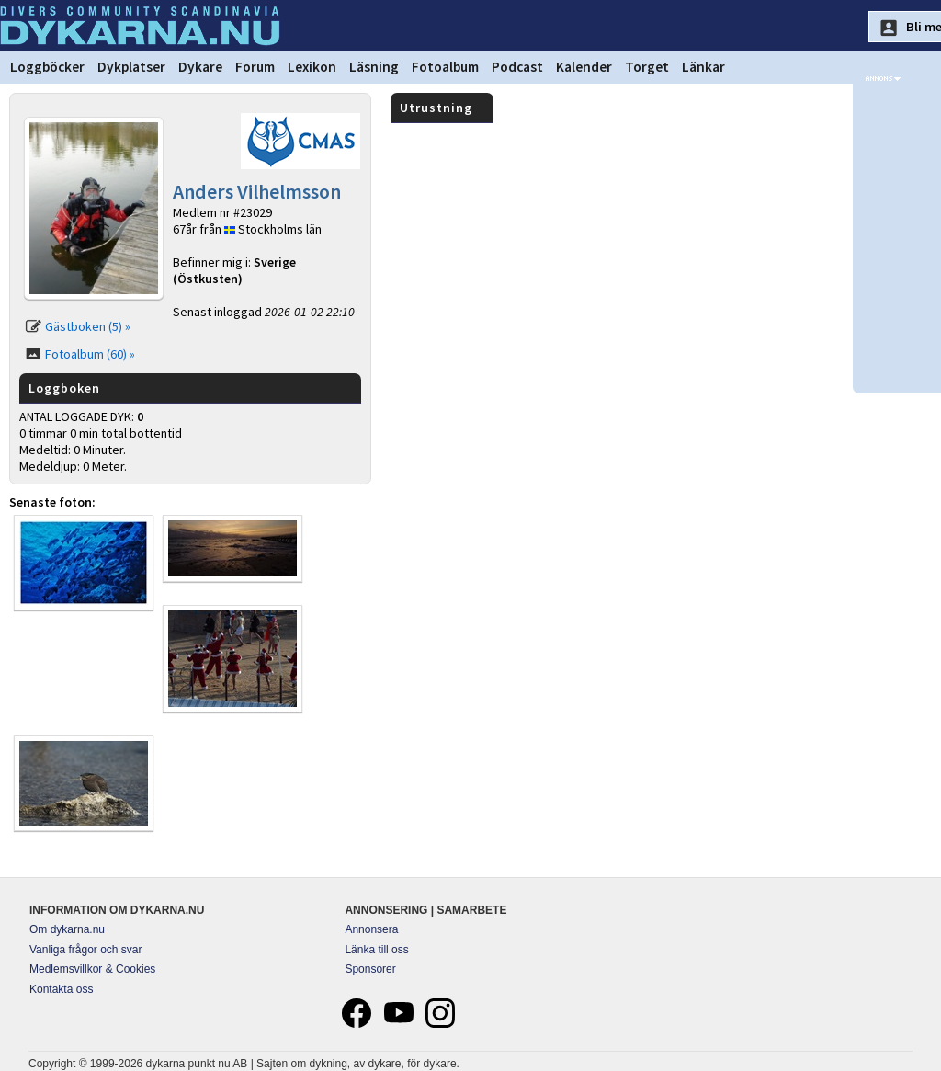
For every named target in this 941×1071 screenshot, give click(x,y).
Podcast (517, 66)
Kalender (584, 66)
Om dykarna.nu (67, 929)
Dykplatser (131, 66)
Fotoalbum (445, 66)
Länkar (703, 66)
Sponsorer (370, 969)
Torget (647, 66)
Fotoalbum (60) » (90, 354)
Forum (255, 66)
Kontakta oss (61, 989)
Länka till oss (376, 949)
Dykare (200, 66)
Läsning (374, 66)
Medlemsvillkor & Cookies (92, 969)
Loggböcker (47, 66)
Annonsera (371, 929)
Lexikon (312, 66)
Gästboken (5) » (87, 326)
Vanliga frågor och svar (85, 949)
